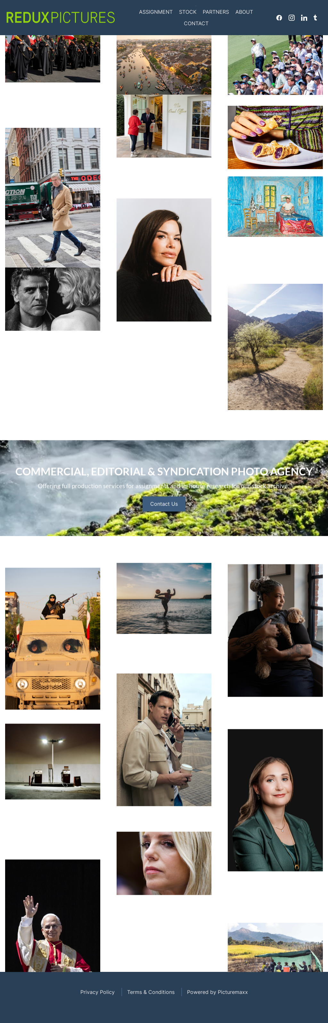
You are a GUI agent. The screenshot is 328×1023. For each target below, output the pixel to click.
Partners (216, 12)
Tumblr (315, 18)
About (244, 12)
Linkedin (304, 18)
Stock (187, 12)
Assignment (156, 12)
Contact (196, 23)
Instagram (292, 18)
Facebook (279, 18)
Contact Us (164, 526)
